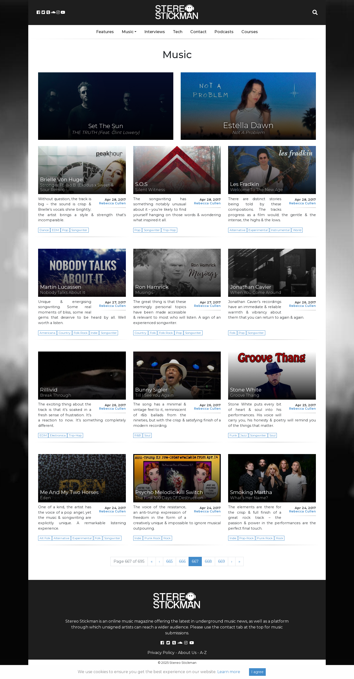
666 (184, 561)
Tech (177, 31)
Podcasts (224, 31)
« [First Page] (152, 561)
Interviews (154, 31)
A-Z (203, 652)
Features (105, 31)
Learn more (228, 671)
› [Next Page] (231, 561)
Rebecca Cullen (112, 203)
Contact (198, 31)
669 (223, 561)
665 (171, 561)
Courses (249, 31)
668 (210, 561)
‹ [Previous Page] (159, 561)
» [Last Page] (239, 561)
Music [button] (127, 31)
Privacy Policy (161, 652)
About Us (187, 652)
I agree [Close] (257, 672)
